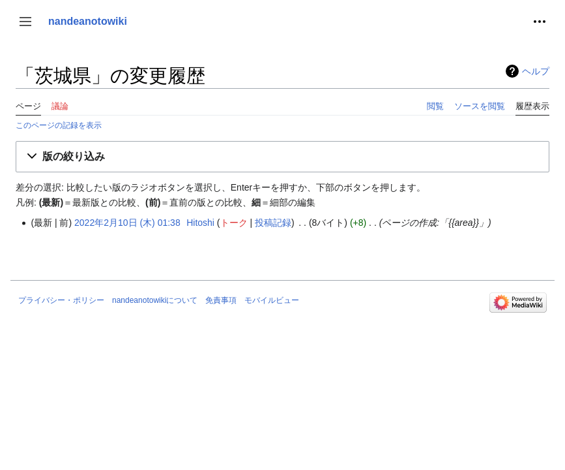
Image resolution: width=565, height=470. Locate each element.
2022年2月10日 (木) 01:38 (127, 222)
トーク (234, 222)
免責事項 (221, 300)
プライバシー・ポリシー (61, 300)
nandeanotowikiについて (154, 300)
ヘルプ (535, 71)
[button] (25, 22)
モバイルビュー (271, 300)
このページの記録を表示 (59, 125)
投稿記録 (273, 222)
